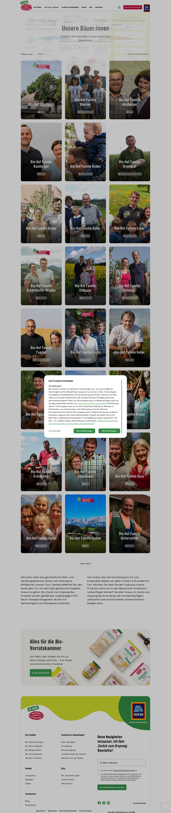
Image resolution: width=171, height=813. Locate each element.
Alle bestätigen (109, 431)
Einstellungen (55, 431)
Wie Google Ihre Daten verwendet (90, 403)
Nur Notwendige (84, 431)
